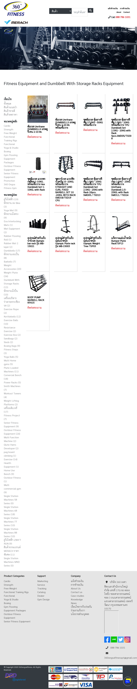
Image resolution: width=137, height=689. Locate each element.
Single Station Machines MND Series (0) (12, 562)
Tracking (41, 588)
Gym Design (43, 599)
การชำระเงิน (125, 8)
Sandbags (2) (10, 338)
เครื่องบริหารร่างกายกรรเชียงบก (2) (12, 302)
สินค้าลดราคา (10, 114)
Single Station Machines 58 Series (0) (11, 499)
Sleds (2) (8, 342)
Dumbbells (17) (12, 250)
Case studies (77, 595)
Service (41, 584)
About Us (76, 588)
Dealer (40, 595)
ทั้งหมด (7, 103)
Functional (9, 144)
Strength (8, 129)
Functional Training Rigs (16, 592)
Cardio (7, 125)
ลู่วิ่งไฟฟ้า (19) (11, 199)
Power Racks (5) (12, 382)
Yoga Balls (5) (11, 356)
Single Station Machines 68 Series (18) (11, 510)
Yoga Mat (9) (10, 210)
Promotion (9, 180)
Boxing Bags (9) (12, 345)
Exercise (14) (10, 459)
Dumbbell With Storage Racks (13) (12, 283)
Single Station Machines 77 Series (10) (11, 521)
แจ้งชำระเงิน (113, 8)
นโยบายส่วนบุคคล (80, 614)
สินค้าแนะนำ (10, 107)
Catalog (41, 592)
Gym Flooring (11, 155)
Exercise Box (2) (12, 334)
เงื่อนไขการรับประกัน (81, 606)
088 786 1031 (123, 17)
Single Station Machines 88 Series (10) (11, 532)
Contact (126, 12)
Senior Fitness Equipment (17, 621)
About (118, 12)
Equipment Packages (15, 610)
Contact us (76, 592)
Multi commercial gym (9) (12, 488)
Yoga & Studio (11, 147)
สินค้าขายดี (9, 110)
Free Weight (10, 133)
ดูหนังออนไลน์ (98, 684)
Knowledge (77, 599)
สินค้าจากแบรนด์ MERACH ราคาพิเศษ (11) (12, 551)
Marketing (42, 581)
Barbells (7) (10, 261)
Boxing (7, 151)
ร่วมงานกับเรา (78, 610)
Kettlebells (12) (12, 316)
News (74, 603)
